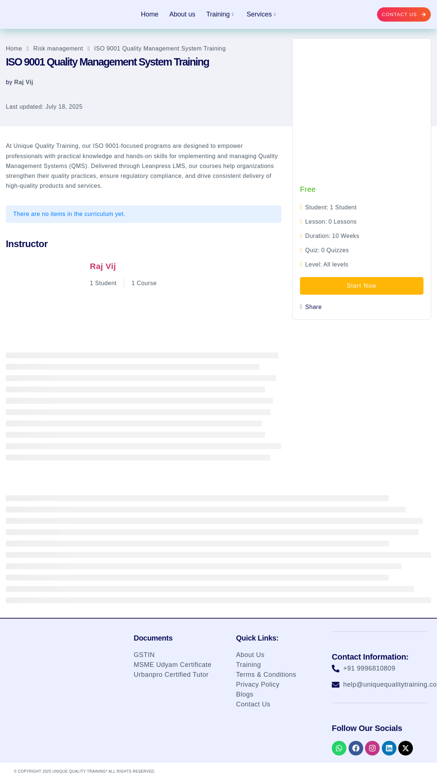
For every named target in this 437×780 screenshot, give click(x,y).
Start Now (362, 286)
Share (313, 307)
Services (261, 14)
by (9, 82)
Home (149, 14)
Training (219, 14)
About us (182, 14)
